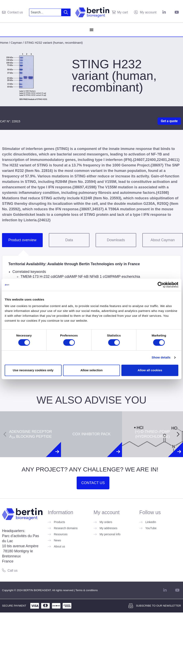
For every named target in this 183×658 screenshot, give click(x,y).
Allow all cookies (150, 370)
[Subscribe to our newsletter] (131, 606)
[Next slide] (178, 434)
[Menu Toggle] (91, 30)
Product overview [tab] (22, 240)
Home (4, 42)
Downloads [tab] (116, 240)
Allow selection (91, 370)
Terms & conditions (86, 590)
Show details (161, 357)
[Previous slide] (5, 434)
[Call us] (3, 570)
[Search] (66, 12)
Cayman (16, 42)
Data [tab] (69, 240)
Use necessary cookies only (33, 370)
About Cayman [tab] (162, 240)
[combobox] (45, 12)
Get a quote (169, 121)
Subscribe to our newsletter (158, 605)
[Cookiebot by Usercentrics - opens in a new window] (160, 285)
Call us (12, 570)
